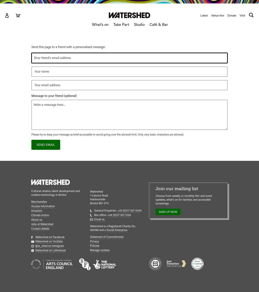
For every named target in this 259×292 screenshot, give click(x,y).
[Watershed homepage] (50, 182)
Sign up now (169, 212)
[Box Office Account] (7, 15)
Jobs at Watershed (42, 224)
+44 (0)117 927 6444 (129, 210)
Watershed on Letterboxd (50, 250)
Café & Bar (159, 24)
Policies (94, 245)
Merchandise (39, 201)
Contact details (40, 228)
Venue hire (217, 15)
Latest (204, 15)
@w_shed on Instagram (49, 245)
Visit (242, 15)
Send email (46, 144)
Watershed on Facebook (49, 237)
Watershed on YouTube (49, 241)
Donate (231, 15)
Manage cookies (100, 250)
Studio (139, 24)
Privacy (94, 241)
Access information (43, 206)
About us (36, 219)
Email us (99, 219)
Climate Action (40, 215)
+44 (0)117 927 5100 (119, 215)
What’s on (100, 24)
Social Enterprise (117, 230)
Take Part (121, 24)
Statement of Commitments (107, 236)
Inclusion (36, 210)
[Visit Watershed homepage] (129, 15)
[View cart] (18, 15)
